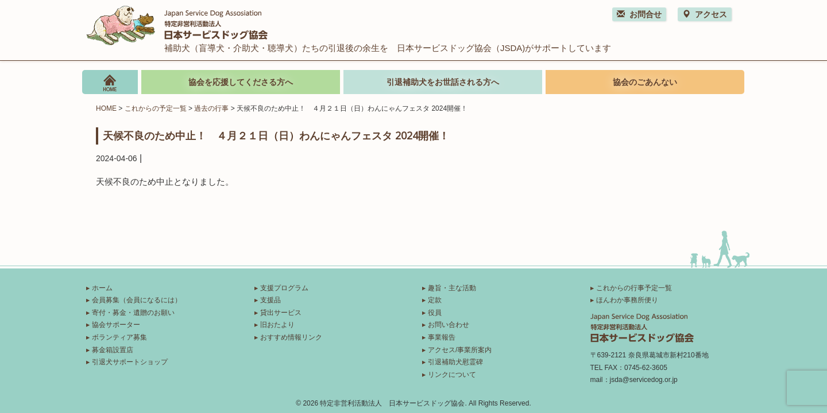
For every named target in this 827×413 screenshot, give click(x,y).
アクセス (704, 14)
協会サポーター (116, 325)
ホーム (102, 288)
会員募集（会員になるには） (136, 300)
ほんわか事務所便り (627, 300)
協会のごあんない (645, 82)
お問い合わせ (448, 325)
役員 (435, 313)
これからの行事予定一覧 (634, 288)
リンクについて (452, 375)
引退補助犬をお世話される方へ (443, 82)
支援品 (270, 300)
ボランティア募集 (119, 337)
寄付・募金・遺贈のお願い (133, 313)
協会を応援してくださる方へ (240, 82)
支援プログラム (284, 288)
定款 (435, 300)
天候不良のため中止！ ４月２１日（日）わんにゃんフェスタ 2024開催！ (276, 135)
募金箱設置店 (112, 350)
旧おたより (277, 325)
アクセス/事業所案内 (460, 350)
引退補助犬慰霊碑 (455, 362)
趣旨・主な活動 (452, 288)
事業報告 (441, 337)
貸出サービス (281, 313)
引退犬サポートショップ (130, 362)
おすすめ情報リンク (291, 337)
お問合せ (639, 14)
